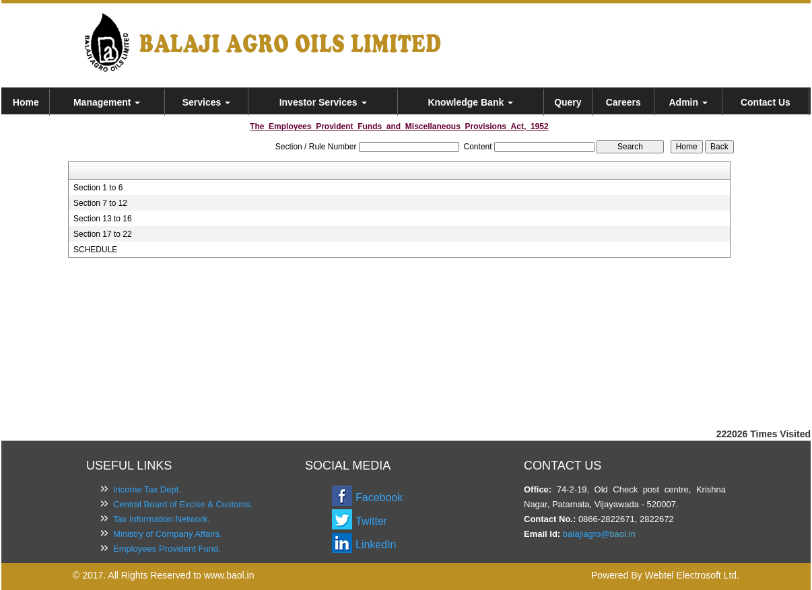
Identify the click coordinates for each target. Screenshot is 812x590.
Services (206, 102)
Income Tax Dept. (147, 489)
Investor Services (323, 102)
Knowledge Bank (470, 102)
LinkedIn (376, 544)
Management (106, 102)
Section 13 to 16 (102, 218)
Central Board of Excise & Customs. (182, 504)
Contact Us (765, 102)
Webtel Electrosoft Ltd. (691, 575)
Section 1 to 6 (98, 187)
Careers (623, 102)
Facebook (379, 497)
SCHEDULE (95, 249)
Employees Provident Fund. (167, 549)
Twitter (371, 521)
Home (26, 102)
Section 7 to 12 (100, 203)
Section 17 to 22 (102, 234)
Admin (688, 102)
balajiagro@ (586, 534)
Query (567, 102)
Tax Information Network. (161, 519)
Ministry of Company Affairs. (167, 534)
